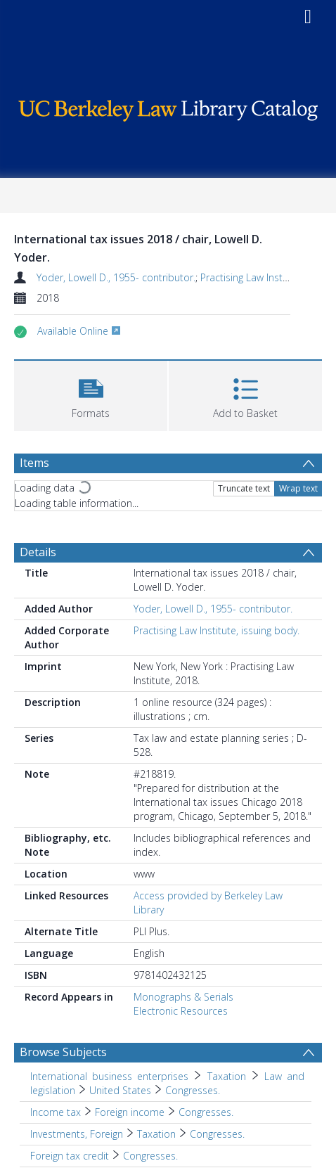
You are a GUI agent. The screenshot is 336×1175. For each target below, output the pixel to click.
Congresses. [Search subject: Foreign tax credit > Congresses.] (150, 1155)
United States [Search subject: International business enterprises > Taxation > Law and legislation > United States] (120, 1090)
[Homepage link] (168, 107)
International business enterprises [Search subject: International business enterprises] (109, 1076)
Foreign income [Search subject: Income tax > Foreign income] (129, 1112)
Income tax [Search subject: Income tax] (55, 1112)
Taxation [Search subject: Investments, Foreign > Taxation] (156, 1134)
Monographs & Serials (183, 996)
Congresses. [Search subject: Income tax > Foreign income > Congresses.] (206, 1112)
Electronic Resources (181, 1010)
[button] (90, 394)
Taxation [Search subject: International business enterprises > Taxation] (226, 1076)
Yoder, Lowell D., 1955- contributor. (116, 277)
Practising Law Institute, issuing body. (216, 630)
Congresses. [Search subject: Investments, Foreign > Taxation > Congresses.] (217, 1134)
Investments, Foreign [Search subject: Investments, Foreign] (76, 1134)
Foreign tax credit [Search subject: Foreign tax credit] (69, 1155)
